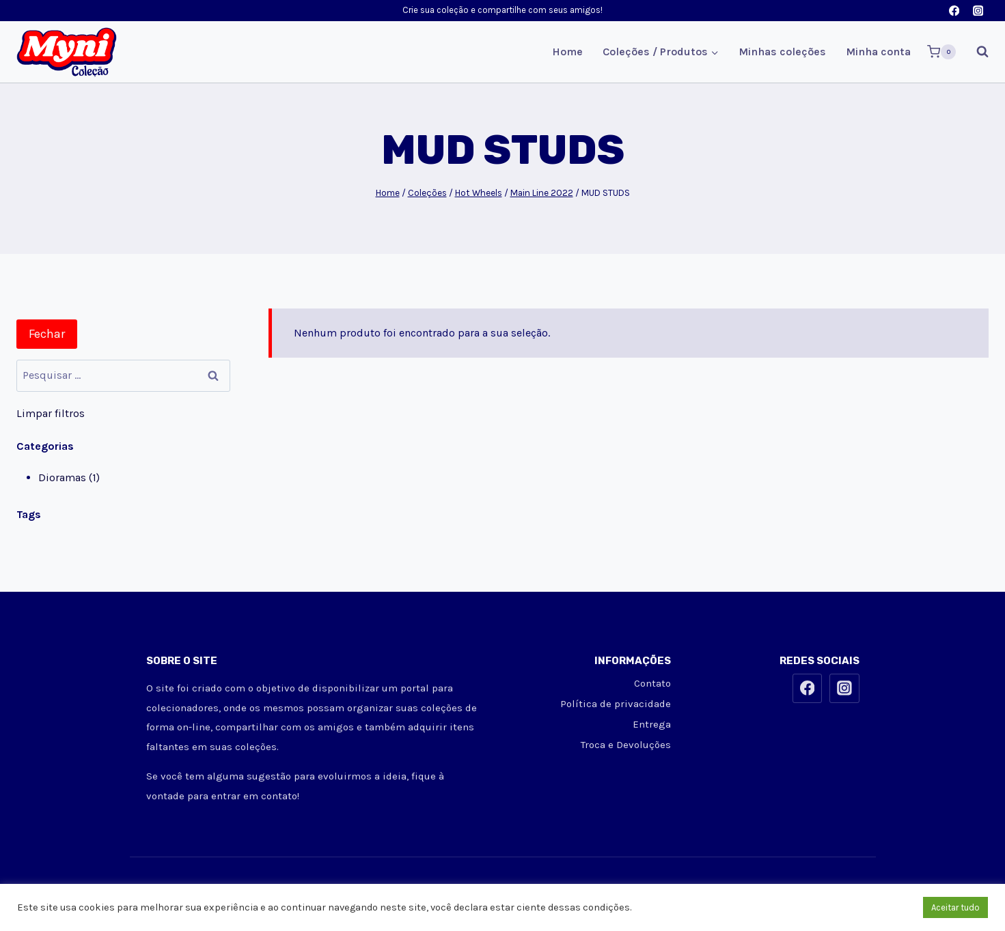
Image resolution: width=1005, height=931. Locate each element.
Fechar (47, 333)
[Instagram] (978, 10)
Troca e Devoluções (626, 745)
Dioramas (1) (69, 477)
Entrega (652, 724)
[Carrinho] (941, 51)
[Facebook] (954, 10)
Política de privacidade (615, 704)
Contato (652, 683)
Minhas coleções (782, 51)
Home (567, 51)
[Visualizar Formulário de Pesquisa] (976, 52)
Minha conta (878, 51)
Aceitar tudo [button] (955, 907)
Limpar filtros (50, 413)
